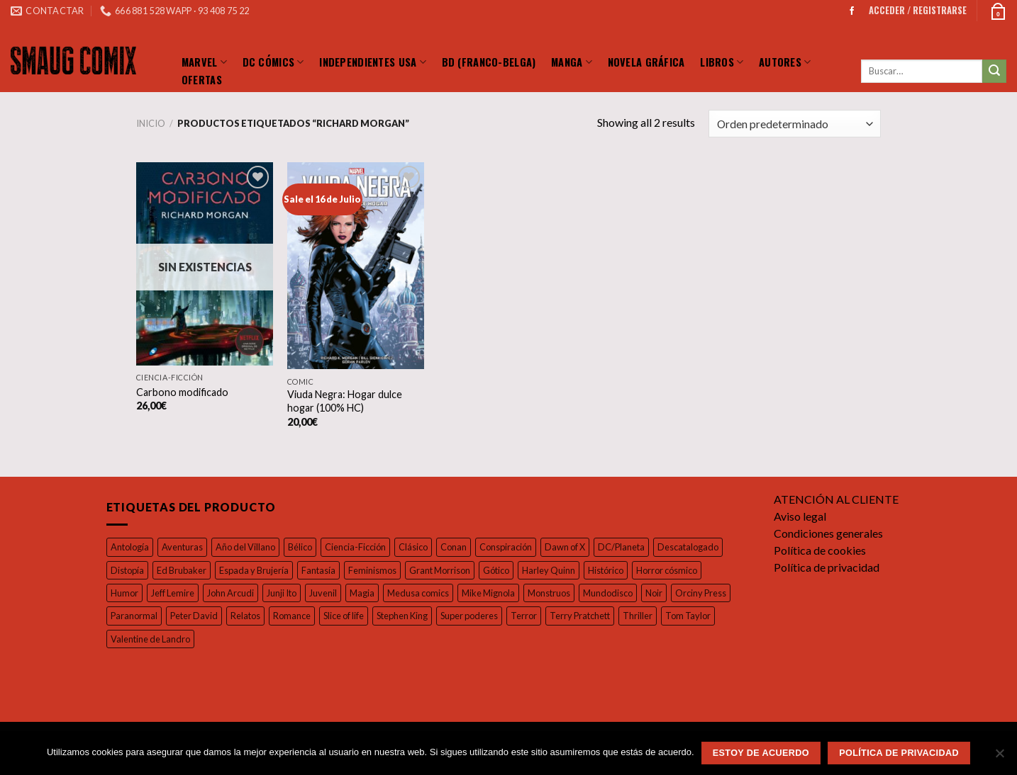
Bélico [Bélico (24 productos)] (303, 547)
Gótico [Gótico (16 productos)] (507, 570)
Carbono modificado (182, 391)
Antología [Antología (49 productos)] (130, 547)
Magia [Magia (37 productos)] (370, 593)
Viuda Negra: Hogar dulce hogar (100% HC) (345, 401)
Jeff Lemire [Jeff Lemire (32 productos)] (173, 593)
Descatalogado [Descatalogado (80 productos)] (702, 547)
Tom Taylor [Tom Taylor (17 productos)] (133, 639)
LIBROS (721, 61)
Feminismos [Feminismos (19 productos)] (381, 570)
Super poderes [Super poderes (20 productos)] (551, 616)
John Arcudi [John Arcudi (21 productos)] (233, 593)
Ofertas (202, 79)
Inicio (150, 123)
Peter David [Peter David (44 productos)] (260, 616)
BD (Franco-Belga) (489, 61)
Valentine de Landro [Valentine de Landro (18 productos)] (208, 639)
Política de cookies (821, 551)
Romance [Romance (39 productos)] (362, 616)
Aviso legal (801, 517)
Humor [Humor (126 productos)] (124, 593)
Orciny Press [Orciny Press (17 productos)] (136, 616)
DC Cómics (273, 61)
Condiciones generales (831, 534)
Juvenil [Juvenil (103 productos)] (330, 593)
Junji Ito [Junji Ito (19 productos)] (286, 593)
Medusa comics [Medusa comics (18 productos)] (428, 593)
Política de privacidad (828, 568)
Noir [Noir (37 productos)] (668, 593)
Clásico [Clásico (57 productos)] (420, 547)
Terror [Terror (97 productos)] (606, 616)
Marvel (204, 61)
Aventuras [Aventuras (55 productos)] (182, 547)
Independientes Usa (372, 61)
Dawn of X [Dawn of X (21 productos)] (577, 547)
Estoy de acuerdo (761, 753)
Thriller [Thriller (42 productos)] (719, 616)
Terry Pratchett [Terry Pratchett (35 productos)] (661, 616)
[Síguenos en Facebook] (852, 11)
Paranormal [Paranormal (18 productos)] (199, 616)
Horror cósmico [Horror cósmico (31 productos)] (680, 570)
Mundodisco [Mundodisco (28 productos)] (621, 593)
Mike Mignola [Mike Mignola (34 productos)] (500, 593)
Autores (785, 61)
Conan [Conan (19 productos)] (462, 547)
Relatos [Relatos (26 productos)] (313, 616)
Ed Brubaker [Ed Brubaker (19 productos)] (182, 570)
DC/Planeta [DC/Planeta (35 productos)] (635, 547)
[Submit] (994, 72)
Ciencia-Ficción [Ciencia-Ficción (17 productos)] (360, 547)
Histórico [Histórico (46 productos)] (618, 570)
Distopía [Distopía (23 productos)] (127, 570)
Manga (571, 61)
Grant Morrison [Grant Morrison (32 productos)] (449, 570)
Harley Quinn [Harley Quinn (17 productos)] (560, 570)
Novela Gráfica (646, 61)
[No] (999, 757)
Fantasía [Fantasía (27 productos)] (325, 570)
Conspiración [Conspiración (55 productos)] (516, 547)
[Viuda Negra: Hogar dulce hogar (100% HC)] (355, 265)
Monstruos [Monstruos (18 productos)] (562, 593)
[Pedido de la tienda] (793, 123)
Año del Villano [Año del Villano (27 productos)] (247, 547)
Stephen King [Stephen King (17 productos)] (480, 616)
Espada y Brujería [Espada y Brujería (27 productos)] (258, 570)
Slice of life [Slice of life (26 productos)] (417, 616)
